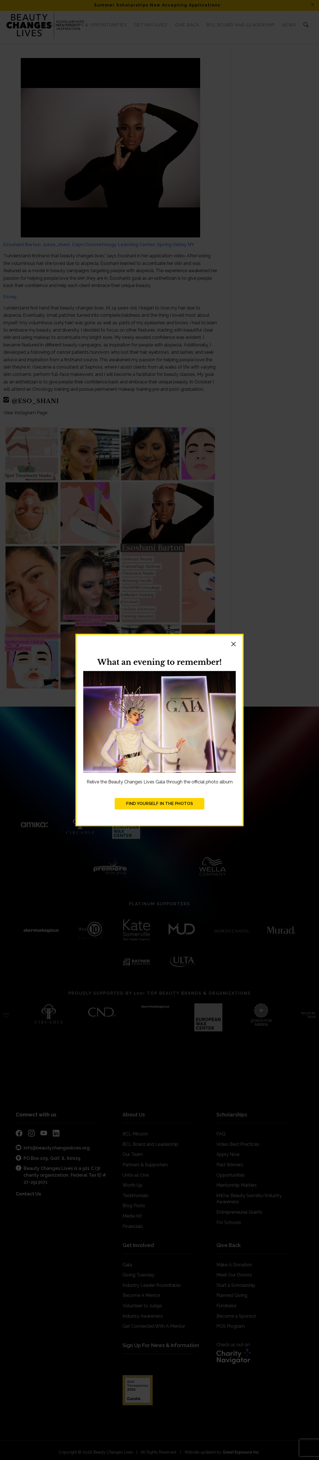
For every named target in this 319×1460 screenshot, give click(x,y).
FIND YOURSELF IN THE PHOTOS (159, 803)
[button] (159, 645)
